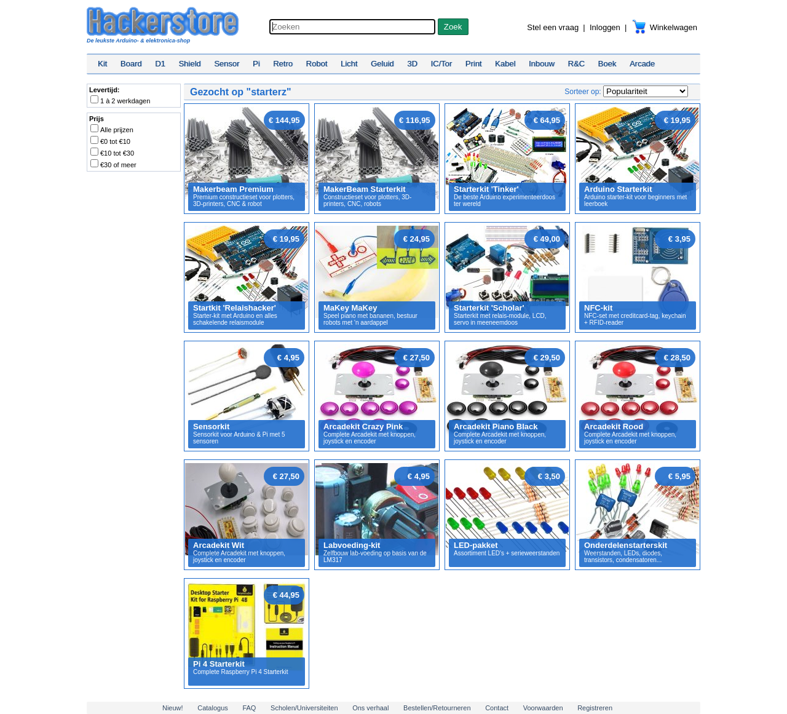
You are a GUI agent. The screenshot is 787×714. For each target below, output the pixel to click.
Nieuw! (172, 708)
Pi (256, 63)
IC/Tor (441, 63)
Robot (317, 63)
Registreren (594, 708)
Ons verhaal (370, 708)
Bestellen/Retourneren (436, 708)
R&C (576, 63)
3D (412, 63)
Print (473, 63)
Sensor (226, 63)
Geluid (382, 63)
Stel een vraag (553, 27)
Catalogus (212, 708)
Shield (189, 63)
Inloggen (605, 27)
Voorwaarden (543, 708)
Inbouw (542, 63)
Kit (102, 63)
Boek (607, 63)
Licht (349, 63)
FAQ (249, 708)
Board (131, 63)
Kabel (505, 63)
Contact (496, 708)
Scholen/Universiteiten (304, 708)
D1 (160, 63)
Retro (283, 63)
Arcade (642, 63)
